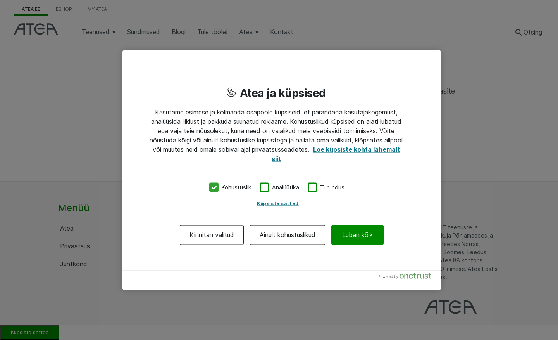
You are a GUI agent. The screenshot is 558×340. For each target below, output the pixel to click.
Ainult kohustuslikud (287, 234)
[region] (281, 170)
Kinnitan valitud (211, 234)
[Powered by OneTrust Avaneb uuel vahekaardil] (408, 277)
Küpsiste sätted (278, 203)
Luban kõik (357, 234)
